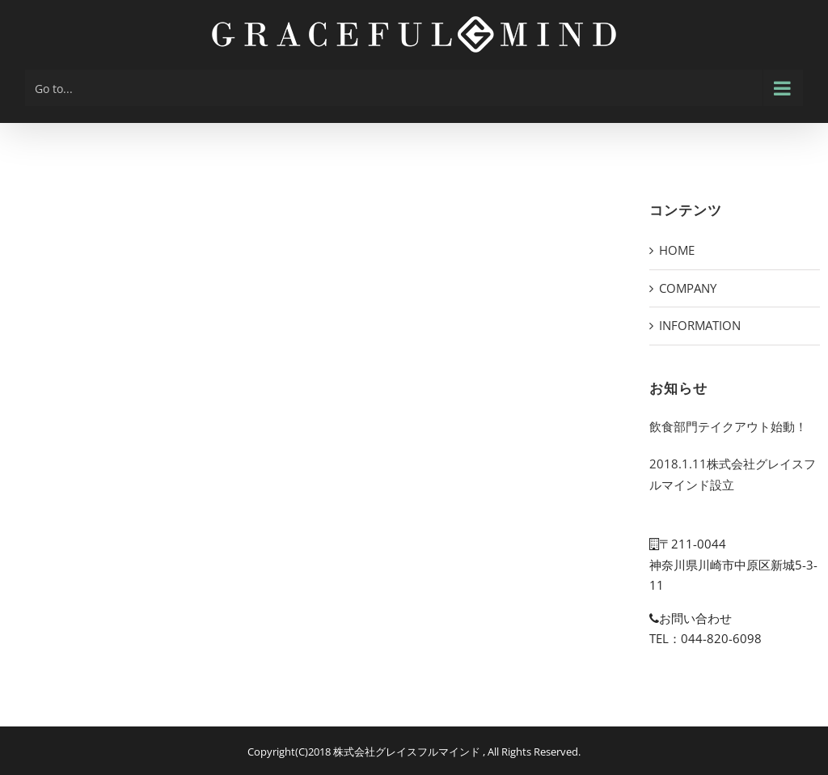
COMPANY (687, 288)
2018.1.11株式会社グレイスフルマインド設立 (732, 474)
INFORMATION (700, 325)
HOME (677, 250)
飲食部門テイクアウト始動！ (728, 426)
